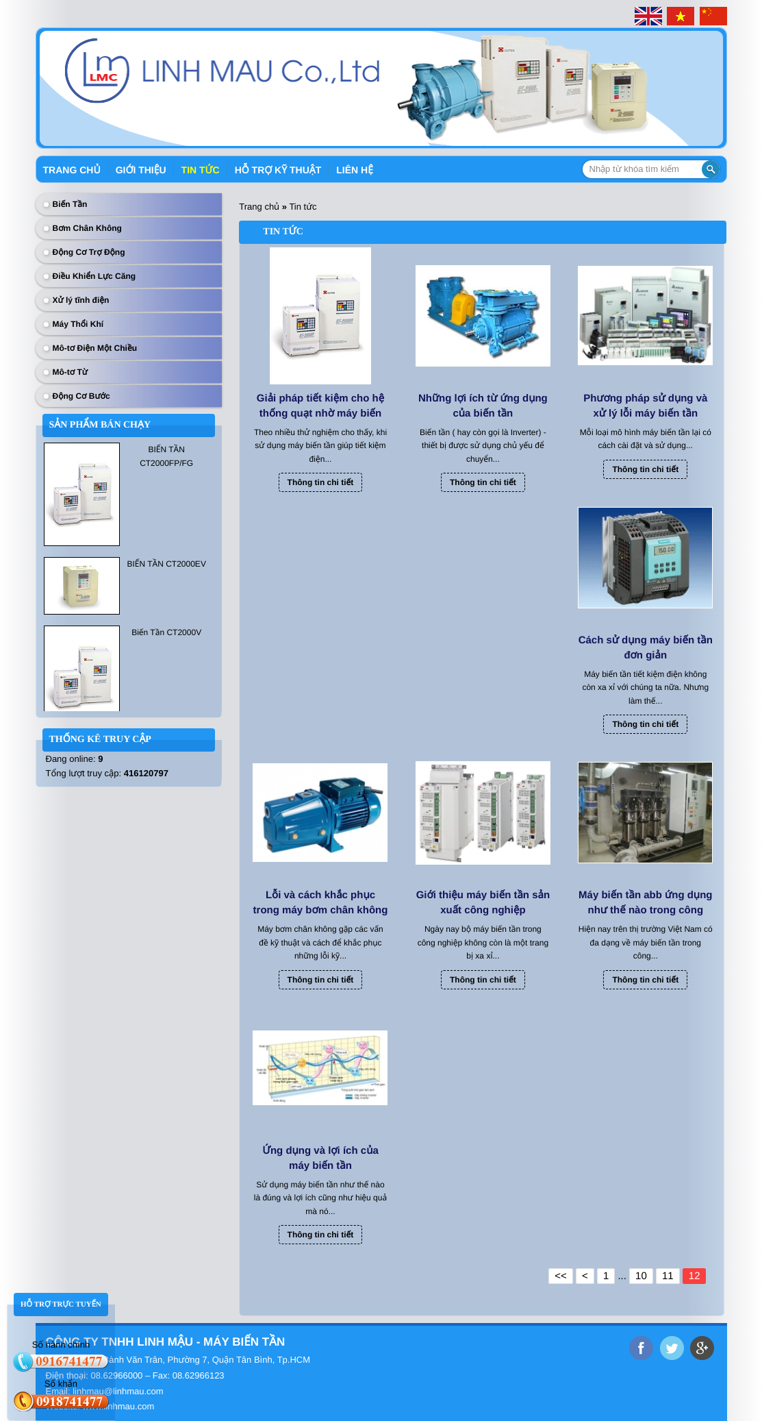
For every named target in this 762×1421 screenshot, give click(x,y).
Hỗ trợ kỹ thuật (278, 169)
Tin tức (200, 169)
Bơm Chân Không (87, 228)
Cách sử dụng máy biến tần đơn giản (646, 647)
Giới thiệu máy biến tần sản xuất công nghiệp (483, 902)
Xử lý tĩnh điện (81, 300)
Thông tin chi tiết (321, 482)
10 (641, 1276)
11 (668, 1276)
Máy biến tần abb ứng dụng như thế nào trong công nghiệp (645, 904)
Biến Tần (70, 204)
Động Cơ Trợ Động (89, 252)
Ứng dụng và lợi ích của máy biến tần (320, 1158)
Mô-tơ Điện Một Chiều (95, 348)
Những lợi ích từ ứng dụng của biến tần (483, 406)
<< (561, 1276)
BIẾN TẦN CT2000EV (166, 564)
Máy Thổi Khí (78, 324)
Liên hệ (354, 169)
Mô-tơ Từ (70, 372)
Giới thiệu (141, 169)
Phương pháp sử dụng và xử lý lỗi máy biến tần (645, 406)
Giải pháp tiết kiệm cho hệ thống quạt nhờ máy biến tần (320, 407)
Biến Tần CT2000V (166, 632)
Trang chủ (72, 169)
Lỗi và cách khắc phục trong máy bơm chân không (320, 902)
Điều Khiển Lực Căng (94, 276)
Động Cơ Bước (81, 396)
